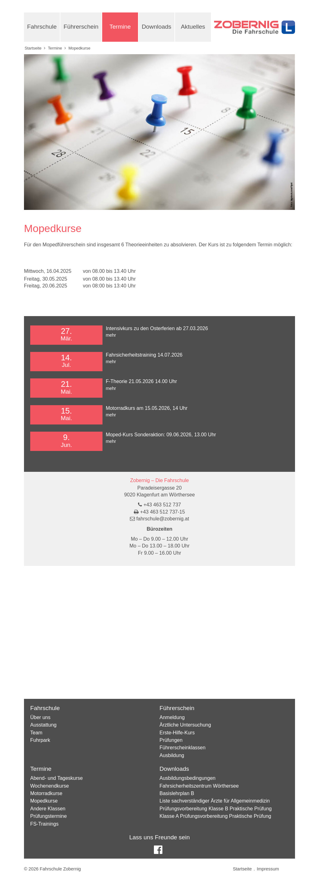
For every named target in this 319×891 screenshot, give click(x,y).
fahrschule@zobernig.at (162, 518)
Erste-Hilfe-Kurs (177, 732)
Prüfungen (171, 740)
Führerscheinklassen (183, 747)
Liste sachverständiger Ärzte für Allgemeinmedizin (215, 800)
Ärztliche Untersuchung (185, 724)
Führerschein (81, 26)
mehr (111, 335)
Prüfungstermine (48, 816)
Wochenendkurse (49, 786)
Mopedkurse (44, 800)
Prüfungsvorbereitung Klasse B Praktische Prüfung (216, 808)
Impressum (268, 868)
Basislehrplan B (177, 793)
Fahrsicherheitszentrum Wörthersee (199, 786)
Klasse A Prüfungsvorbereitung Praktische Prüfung (215, 816)
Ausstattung (43, 724)
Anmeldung (172, 717)
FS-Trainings (44, 824)
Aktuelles (193, 26)
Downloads (156, 26)
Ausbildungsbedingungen (188, 778)
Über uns (40, 717)
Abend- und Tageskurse (56, 778)
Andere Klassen (47, 808)
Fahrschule (42, 26)
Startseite (33, 48)
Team (36, 732)
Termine (120, 26)
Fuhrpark (40, 740)
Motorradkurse (46, 793)
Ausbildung (172, 755)
